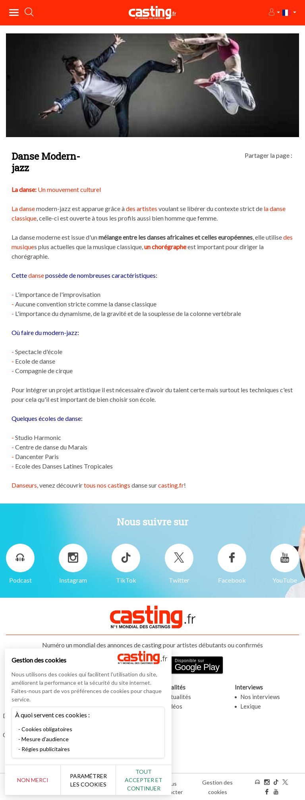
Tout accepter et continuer (143, 780)
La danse (23, 208)
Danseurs (24, 485)
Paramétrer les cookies (88, 780)
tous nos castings (107, 485)
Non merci (32, 780)
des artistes (141, 208)
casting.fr (170, 485)
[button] (274, 12)
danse (36, 275)
